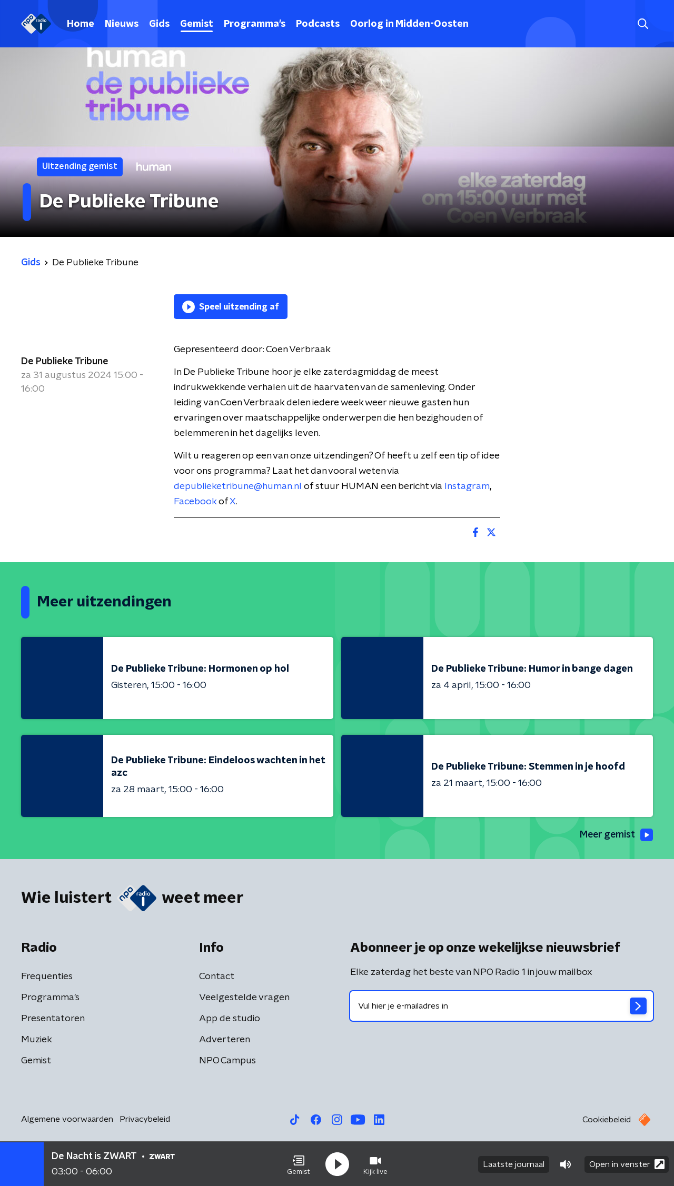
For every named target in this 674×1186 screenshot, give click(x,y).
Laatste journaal (513, 1164)
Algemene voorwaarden (67, 1119)
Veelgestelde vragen (244, 997)
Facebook (195, 501)
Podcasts (318, 24)
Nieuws (121, 24)
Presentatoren (53, 1018)
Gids (159, 24)
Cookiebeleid (606, 1119)
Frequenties (47, 976)
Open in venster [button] (627, 1164)
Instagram (467, 486)
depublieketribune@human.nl (238, 486)
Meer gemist (615, 835)
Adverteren (224, 1039)
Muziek (36, 1039)
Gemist (196, 24)
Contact (216, 976)
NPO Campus (227, 1060)
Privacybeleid (145, 1119)
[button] (298, 1164)
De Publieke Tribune (64, 361)
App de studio (229, 1018)
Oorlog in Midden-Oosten (409, 24)
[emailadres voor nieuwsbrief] (501, 1006)
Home (80, 24)
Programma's (254, 24)
